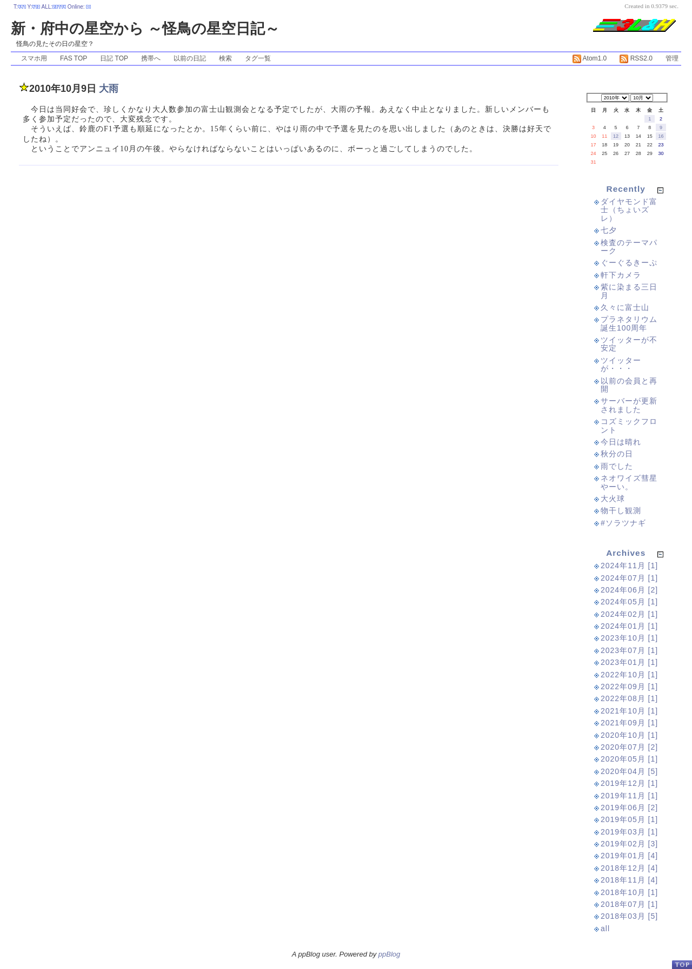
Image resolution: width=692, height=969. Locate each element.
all (605, 928)
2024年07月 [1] (629, 578)
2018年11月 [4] (629, 880)
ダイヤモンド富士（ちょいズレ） (629, 210)
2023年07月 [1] (629, 650)
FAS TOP (73, 58)
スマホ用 (34, 58)
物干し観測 (621, 510)
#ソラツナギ (623, 523)
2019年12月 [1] (629, 783)
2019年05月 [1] (629, 819)
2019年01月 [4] (629, 855)
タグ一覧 (258, 58)
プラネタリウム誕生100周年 (629, 323)
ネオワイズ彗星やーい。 (629, 482)
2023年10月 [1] (629, 638)
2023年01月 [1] (629, 662)
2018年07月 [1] (629, 904)
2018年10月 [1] (629, 892)
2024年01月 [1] (629, 626)
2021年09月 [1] (629, 722)
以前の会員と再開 (629, 384)
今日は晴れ (621, 442)
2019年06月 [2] (629, 807)
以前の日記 (190, 58)
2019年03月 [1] (629, 831)
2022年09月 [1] (629, 686)
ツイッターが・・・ (621, 364)
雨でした (617, 466)
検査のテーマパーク (629, 246)
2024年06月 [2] (629, 590)
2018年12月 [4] (629, 868)
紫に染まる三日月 (629, 290)
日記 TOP (114, 58)
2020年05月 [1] (629, 759)
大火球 (613, 498)
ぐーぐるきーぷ (629, 262)
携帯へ (151, 58)
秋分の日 (617, 453)
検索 (225, 58)
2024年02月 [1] (629, 614)
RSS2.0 (636, 58)
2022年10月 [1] (629, 674)
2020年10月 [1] (629, 735)
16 (661, 136)
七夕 (609, 230)
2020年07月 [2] (629, 747)
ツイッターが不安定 (629, 343)
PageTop (681, 964)
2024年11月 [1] (629, 565)
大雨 (108, 88)
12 (615, 136)
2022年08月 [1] (629, 698)
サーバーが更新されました (629, 404)
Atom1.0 (590, 58)
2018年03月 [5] (629, 916)
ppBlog (389, 954)
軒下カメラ (621, 275)
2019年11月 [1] (629, 795)
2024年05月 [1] (629, 601)
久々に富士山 (625, 307)
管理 (672, 58)
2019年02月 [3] (629, 843)
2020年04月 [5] (629, 771)
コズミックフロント (629, 425)
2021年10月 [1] (629, 710)
